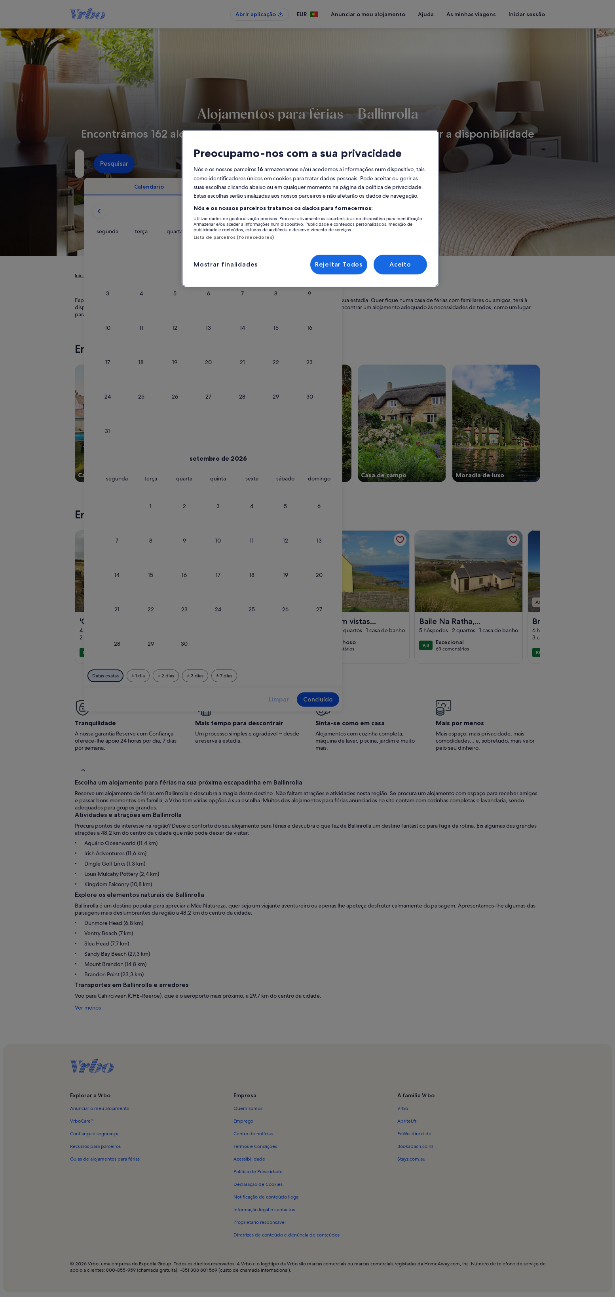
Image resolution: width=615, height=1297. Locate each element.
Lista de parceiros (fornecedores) (234, 237)
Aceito (400, 264)
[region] (310, 208)
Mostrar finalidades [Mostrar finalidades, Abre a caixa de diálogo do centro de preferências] (226, 264)
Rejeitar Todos (339, 264)
